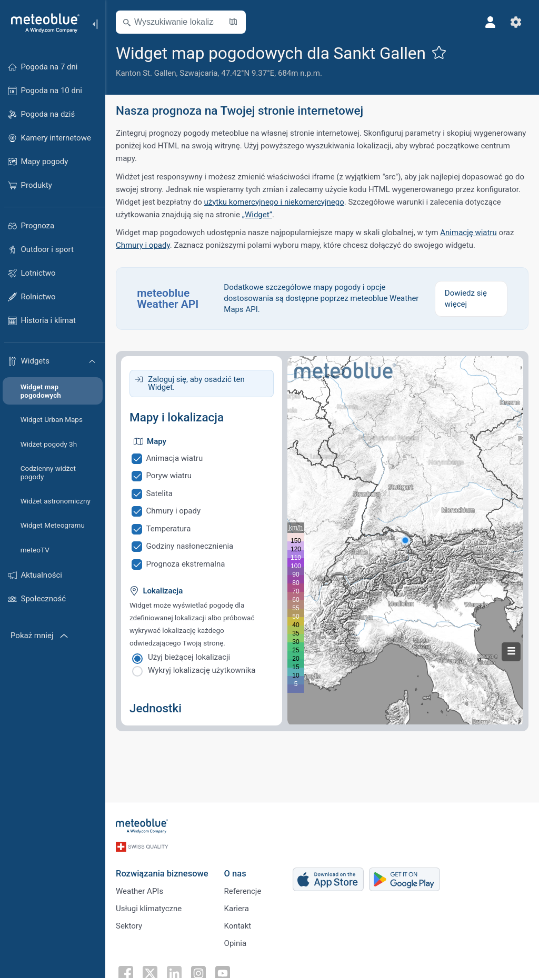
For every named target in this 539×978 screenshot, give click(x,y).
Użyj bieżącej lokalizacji (189, 657)
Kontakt (238, 926)
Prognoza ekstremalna (185, 564)
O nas (235, 874)
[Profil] (490, 22)
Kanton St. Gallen (146, 73)
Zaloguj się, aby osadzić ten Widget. (196, 383)
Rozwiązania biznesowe (162, 874)
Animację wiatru (468, 232)
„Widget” (257, 214)
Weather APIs (139, 891)
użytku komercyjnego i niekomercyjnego (274, 202)
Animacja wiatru (174, 458)
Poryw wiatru (169, 475)
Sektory (129, 926)
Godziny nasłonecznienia (190, 546)
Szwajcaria (198, 73)
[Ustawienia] (516, 22)
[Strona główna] (41, 23)
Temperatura (168, 528)
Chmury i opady (143, 245)
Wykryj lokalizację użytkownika (201, 670)
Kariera (236, 908)
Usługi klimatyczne (149, 908)
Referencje (243, 891)
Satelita (159, 493)
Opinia (235, 943)
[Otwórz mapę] (233, 22)
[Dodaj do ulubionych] (439, 52)
